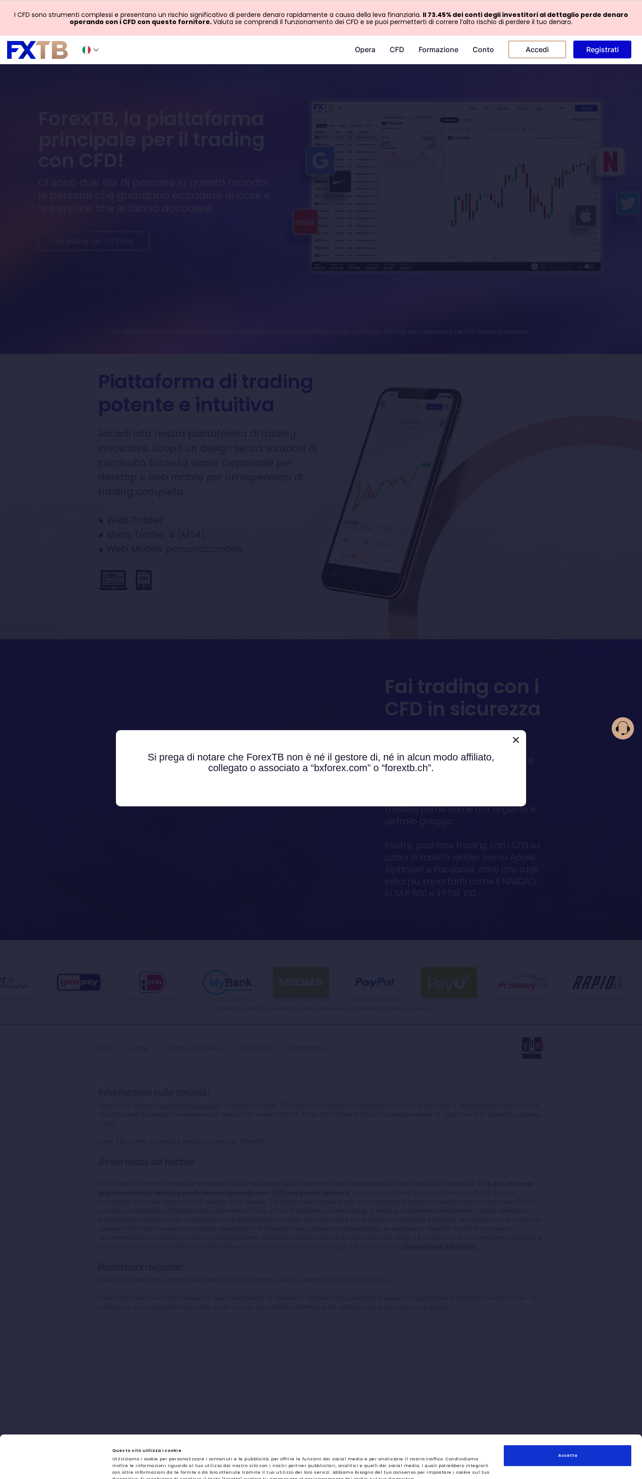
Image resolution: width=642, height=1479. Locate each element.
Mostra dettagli (398, 1464)
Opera (365, 49)
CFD (397, 49)
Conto (483, 49)
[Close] (515, 740)
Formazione (438, 49)
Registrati (602, 49)
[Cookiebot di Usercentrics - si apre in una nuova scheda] (58, 1464)
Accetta (567, 1413)
